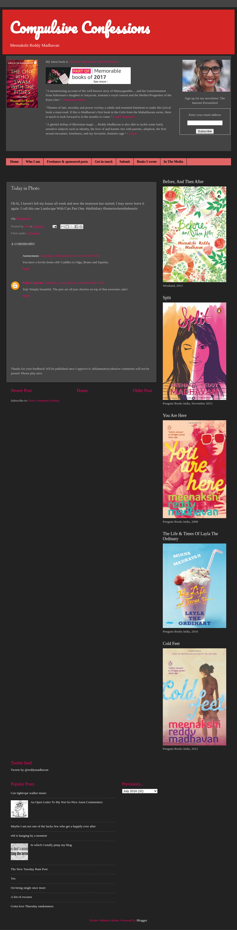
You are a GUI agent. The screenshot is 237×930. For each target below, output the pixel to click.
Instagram (23, 218)
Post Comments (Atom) (43, 400)
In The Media (173, 161)
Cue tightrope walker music (29, 793)
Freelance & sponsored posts (67, 161)
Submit (124, 161)
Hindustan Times (74, 99)
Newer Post (21, 390)
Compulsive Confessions (80, 27)
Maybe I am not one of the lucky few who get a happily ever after (53, 826)
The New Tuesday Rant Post (29, 869)
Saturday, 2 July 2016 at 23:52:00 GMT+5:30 (74, 283)
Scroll (133, 133)
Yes (13, 878)
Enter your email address (205, 115)
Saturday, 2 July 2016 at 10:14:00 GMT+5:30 (69, 256)
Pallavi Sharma (33, 283)
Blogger (142, 920)
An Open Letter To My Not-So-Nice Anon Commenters (66, 802)
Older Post (142, 390)
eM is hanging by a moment (29, 835)
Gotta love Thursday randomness (32, 906)
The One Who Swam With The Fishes (93, 61)
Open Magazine (124, 116)
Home (14, 161)
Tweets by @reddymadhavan (29, 770)
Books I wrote (147, 161)
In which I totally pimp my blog (51, 845)
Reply (26, 268)
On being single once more (28, 888)
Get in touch (104, 161)
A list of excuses (21, 897)
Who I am (33, 161)
